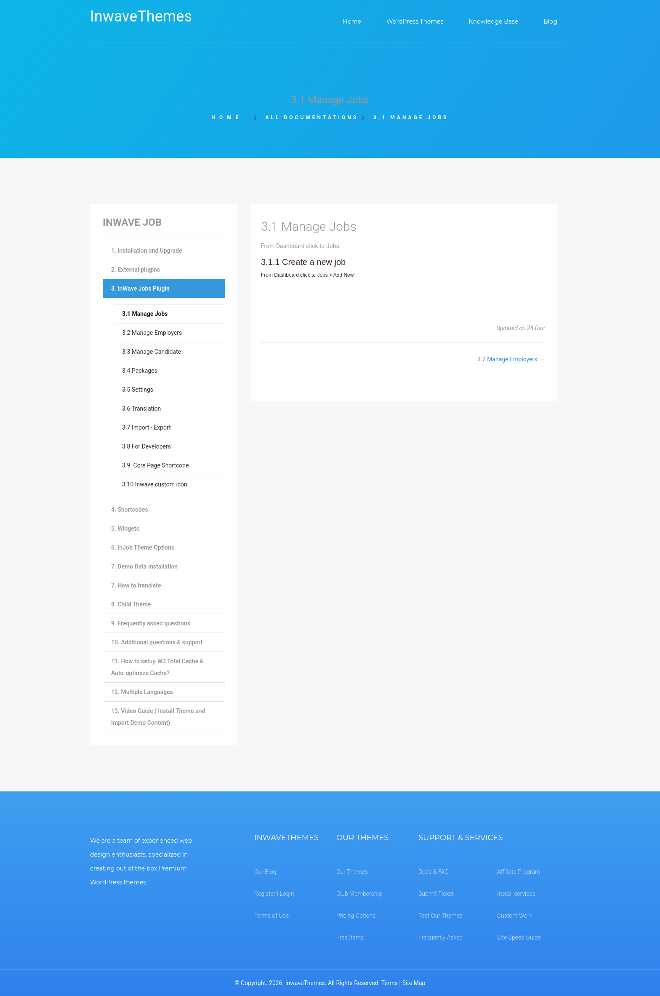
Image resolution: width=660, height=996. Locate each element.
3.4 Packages (139, 370)
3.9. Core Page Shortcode (155, 465)
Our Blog (265, 871)
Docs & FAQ (433, 871)
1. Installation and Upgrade (146, 250)
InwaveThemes (141, 16)
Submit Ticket (436, 893)
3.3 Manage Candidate (151, 351)
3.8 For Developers (146, 446)
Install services (516, 893)
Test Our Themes (440, 915)
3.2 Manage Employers (152, 332)
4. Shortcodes (129, 509)
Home (230, 117)
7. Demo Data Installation (144, 566)
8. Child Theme (131, 604)
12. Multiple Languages (142, 692)
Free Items (350, 937)
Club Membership (359, 893)
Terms (389, 983)
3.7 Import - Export (146, 427)
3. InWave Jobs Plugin (140, 288)
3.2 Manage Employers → (511, 359)
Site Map (413, 983)
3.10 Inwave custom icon (154, 484)
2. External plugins (135, 269)
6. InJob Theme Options (142, 547)
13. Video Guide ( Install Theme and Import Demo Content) (158, 717)
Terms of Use (271, 915)
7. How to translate (136, 585)
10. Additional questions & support (156, 642)
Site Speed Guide (519, 937)
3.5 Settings (137, 389)
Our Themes (352, 871)
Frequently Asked (440, 937)
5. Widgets (125, 528)
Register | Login (274, 893)
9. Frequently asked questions (150, 623)
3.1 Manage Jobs (145, 313)
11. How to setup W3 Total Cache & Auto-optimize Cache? (157, 667)
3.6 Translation (141, 408)
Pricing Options (355, 915)
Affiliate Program (518, 871)
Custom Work (514, 915)
